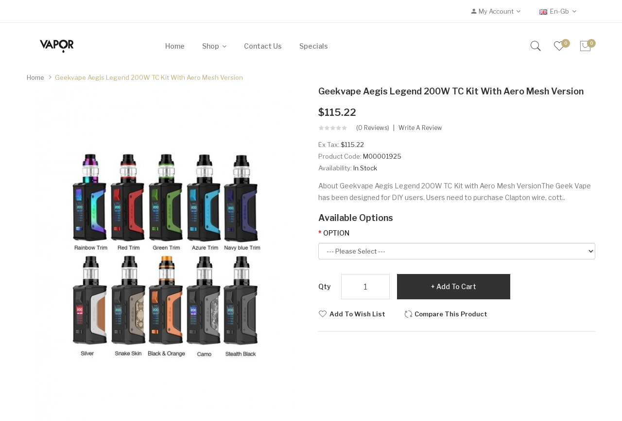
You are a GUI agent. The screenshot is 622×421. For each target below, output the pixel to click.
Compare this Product (451, 314)
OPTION (336, 233)
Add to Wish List (357, 314)
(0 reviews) (372, 128)
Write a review (420, 128)
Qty (324, 286)
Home (35, 77)
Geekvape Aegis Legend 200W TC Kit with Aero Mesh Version (149, 77)
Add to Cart (456, 286)
